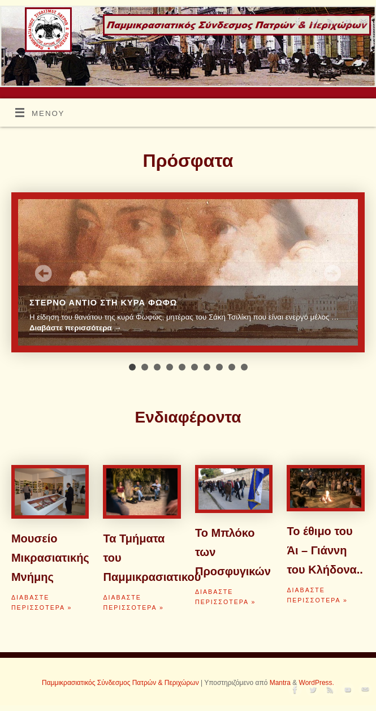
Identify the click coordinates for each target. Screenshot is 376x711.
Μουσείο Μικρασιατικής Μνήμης (50, 557)
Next (332, 273)
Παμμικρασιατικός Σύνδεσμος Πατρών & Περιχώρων (120, 683)
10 (244, 367)
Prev (43, 273)
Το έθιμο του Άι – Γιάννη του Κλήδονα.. (324, 550)
